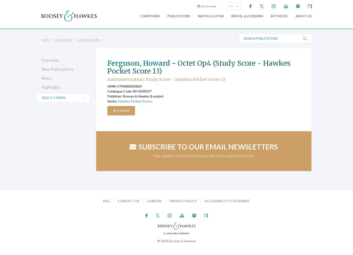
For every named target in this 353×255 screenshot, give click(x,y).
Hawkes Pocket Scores (135, 101)
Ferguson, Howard (139, 63)
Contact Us (128, 201)
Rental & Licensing (247, 16)
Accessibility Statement (227, 201)
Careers (154, 201)
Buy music (279, 16)
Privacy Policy (183, 201)
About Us (304, 16)
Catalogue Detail (89, 39)
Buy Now (121, 111)
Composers (150, 16)
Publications (178, 16)
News (46, 78)
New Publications (57, 69)
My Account (206, 6)
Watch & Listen (211, 16)
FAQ (106, 201)
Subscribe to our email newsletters (204, 146)
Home (45, 39)
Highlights (51, 87)
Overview (50, 60)
